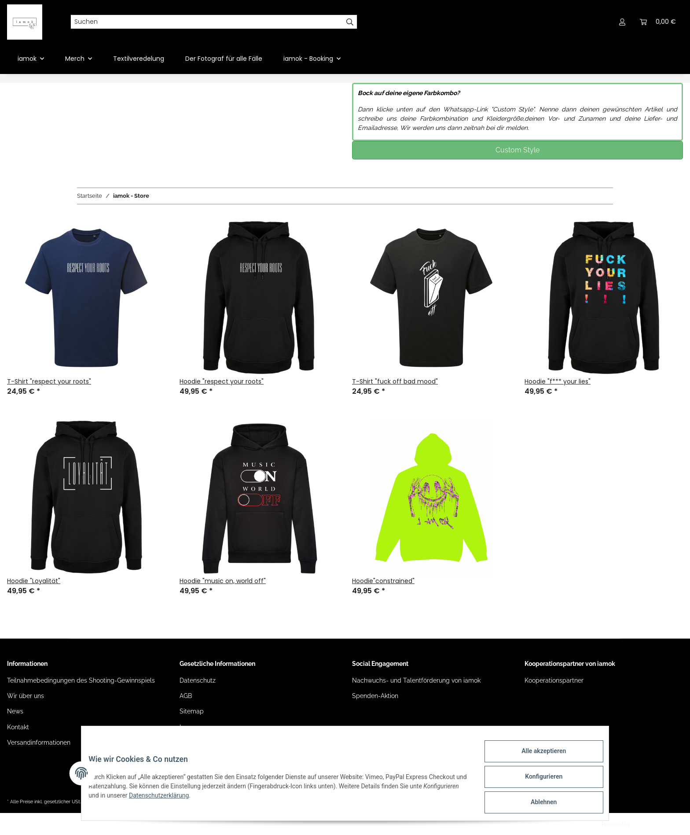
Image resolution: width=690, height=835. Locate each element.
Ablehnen (537, 803)
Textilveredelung (138, 58)
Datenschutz (198, 680)
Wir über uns (25, 695)
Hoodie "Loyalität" (33, 580)
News (15, 711)
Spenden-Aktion (375, 695)
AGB (186, 695)
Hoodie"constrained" (383, 580)
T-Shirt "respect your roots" (49, 381)
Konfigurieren (536, 780)
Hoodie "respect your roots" (222, 381)
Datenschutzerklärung (216, 799)
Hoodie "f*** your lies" (558, 381)
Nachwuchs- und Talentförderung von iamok (416, 680)
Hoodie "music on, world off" (223, 580)
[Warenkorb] (658, 22)
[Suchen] (206, 22)
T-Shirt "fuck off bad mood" (395, 381)
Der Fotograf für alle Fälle (223, 58)
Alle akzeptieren (536, 757)
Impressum (196, 727)
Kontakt (18, 727)
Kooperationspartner (554, 680)
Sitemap (192, 711)
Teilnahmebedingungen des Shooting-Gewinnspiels (81, 680)
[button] (622, 22)
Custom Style (517, 150)
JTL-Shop (643, 824)
